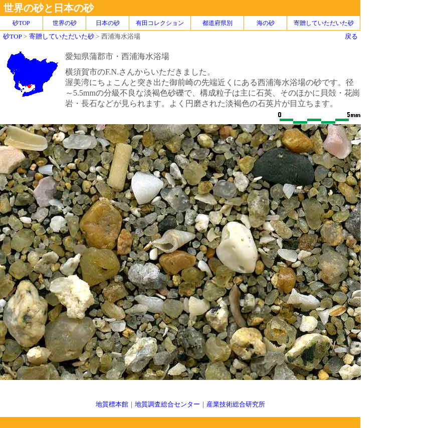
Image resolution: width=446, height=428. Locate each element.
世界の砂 (65, 23)
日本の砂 (108, 23)
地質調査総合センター (167, 404)
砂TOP (12, 36)
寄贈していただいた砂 (324, 23)
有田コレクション (160, 23)
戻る (351, 36)
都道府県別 (217, 23)
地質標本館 (112, 404)
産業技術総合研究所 (235, 404)
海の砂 (266, 23)
